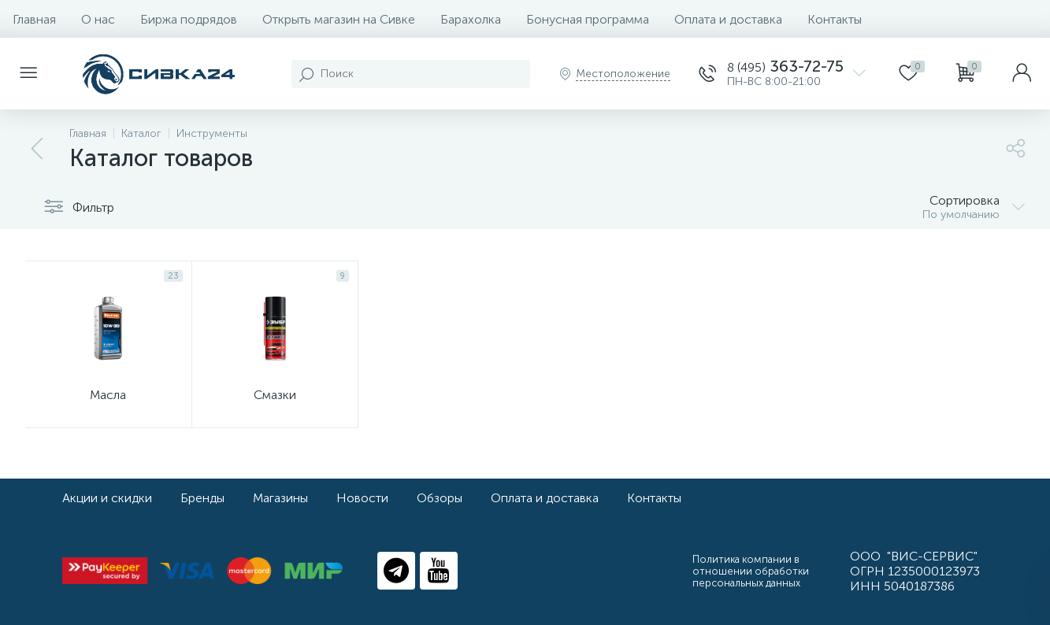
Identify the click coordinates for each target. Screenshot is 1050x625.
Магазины (280, 497)
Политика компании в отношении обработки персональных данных (750, 571)
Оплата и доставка (728, 19)
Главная (34, 19)
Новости (362, 497)
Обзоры (439, 497)
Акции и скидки (107, 497)
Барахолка (470, 19)
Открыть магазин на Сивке (338, 19)
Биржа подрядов (188, 19)
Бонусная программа (587, 19)
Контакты (834, 19)
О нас (98, 19)
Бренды (202, 497)
